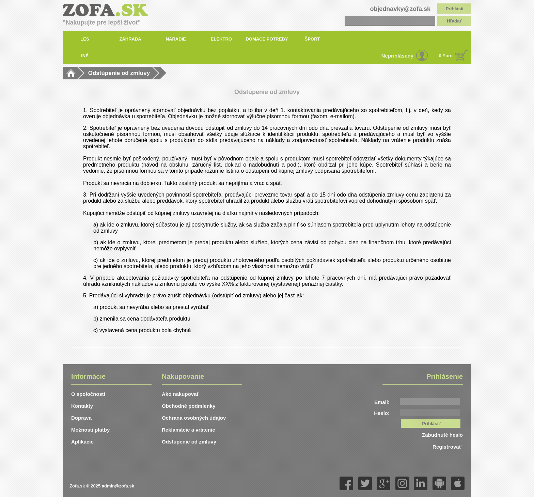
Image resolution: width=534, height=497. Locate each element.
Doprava (81, 418)
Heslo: (382, 413)
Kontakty (82, 406)
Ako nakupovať (180, 394)
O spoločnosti (88, 394)
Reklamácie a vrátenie (188, 430)
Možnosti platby (90, 430)
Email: (382, 402)
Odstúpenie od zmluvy (119, 73)
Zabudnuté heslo (442, 435)
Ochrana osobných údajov (194, 418)
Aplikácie (82, 442)
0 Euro (446, 55)
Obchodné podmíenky (189, 406)
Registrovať (448, 447)
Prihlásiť (455, 8)
